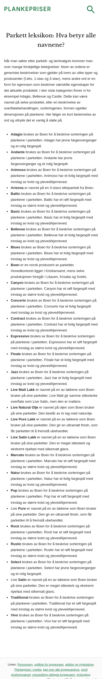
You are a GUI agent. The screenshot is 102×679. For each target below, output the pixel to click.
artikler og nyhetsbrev (79, 664)
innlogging (83, 674)
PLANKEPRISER (27, 9)
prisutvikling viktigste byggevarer (53, 674)
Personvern (25, 664)
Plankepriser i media (27, 669)
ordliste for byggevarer (49, 664)
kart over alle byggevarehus (61, 669)
